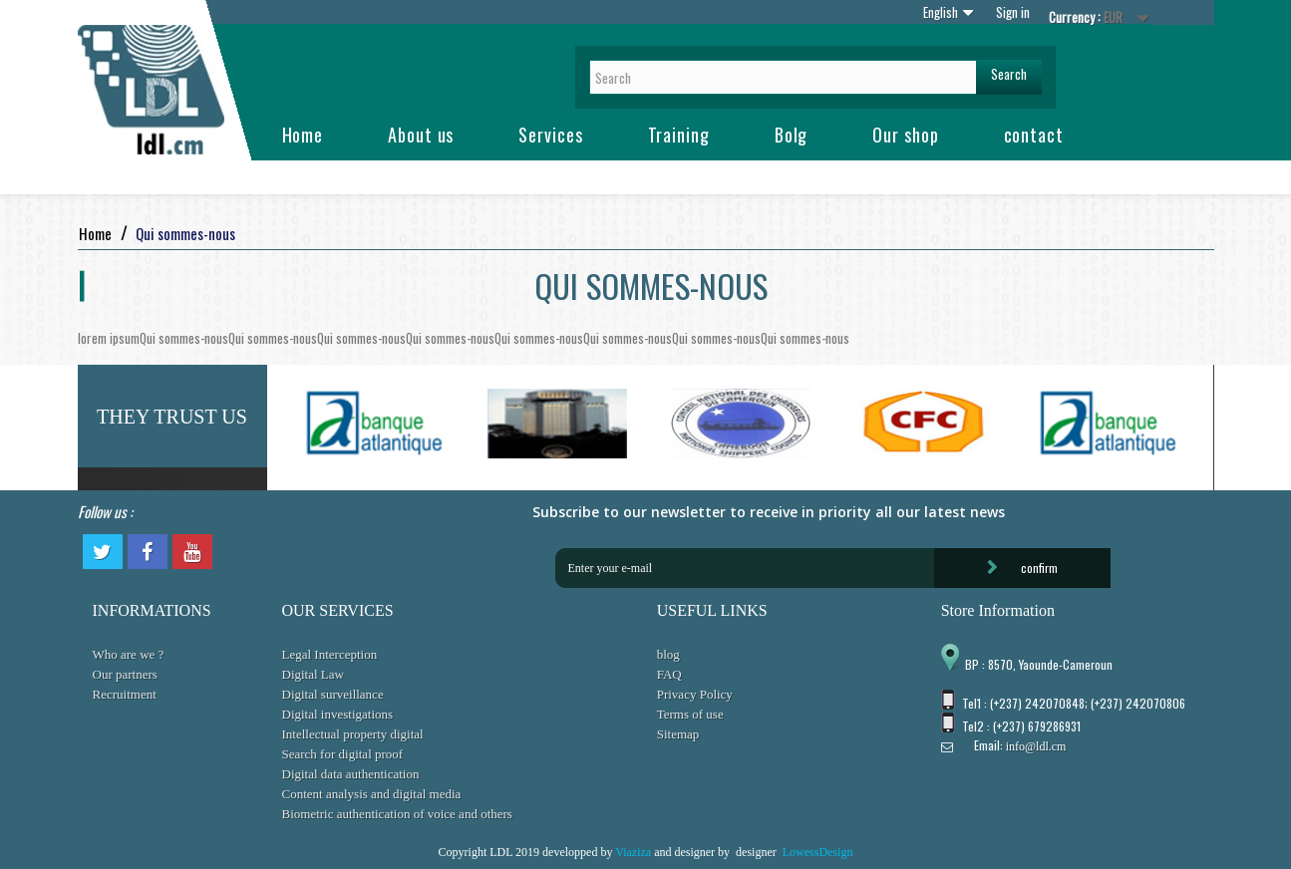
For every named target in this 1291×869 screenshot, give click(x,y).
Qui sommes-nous (184, 338)
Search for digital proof (343, 753)
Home (303, 135)
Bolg (791, 135)
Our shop (905, 135)
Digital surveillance (333, 694)
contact (1034, 135)
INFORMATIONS (152, 610)
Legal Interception (330, 654)
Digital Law (313, 674)
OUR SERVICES (338, 610)
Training (679, 135)
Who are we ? (128, 654)
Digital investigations (338, 714)
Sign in (1013, 11)
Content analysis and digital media (372, 793)
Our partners (125, 674)
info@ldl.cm (1036, 746)
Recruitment (125, 694)
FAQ (669, 674)
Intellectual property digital (353, 733)
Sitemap (678, 733)
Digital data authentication (351, 773)
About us (421, 135)
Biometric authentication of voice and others (397, 813)
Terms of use (690, 714)
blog (668, 654)
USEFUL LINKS (712, 610)
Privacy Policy (695, 694)
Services (550, 135)
